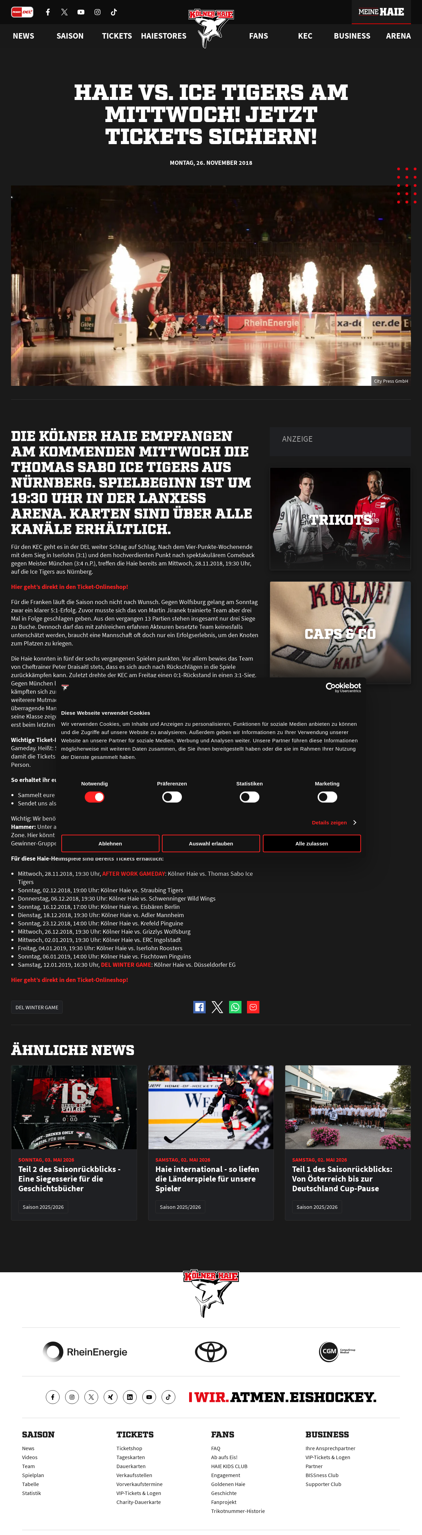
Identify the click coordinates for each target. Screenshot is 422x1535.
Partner (314, 1466)
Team (28, 1466)
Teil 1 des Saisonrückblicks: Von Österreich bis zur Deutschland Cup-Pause (342, 1178)
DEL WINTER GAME (126, 965)
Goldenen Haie (228, 1484)
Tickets (117, 36)
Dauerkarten (131, 1466)
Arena (398, 36)
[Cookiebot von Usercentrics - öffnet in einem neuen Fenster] (331, 688)
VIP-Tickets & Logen (138, 1492)
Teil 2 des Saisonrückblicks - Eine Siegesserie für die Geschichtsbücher (69, 1178)
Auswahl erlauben (211, 843)
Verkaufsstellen (134, 1475)
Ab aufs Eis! (224, 1457)
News (28, 1448)
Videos (30, 1457)
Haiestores (163, 36)
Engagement (225, 1475)
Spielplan (33, 1475)
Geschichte (224, 1492)
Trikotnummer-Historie (238, 1510)
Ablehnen (110, 843)
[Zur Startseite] (211, 28)
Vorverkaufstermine (139, 1484)
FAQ (215, 1448)
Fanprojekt (223, 1501)
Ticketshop (129, 1448)
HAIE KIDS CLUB (229, 1466)
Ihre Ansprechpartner (331, 1448)
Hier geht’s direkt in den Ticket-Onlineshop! (69, 587)
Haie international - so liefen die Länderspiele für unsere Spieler (207, 1178)
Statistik (31, 1492)
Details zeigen (329, 822)
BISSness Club (322, 1475)
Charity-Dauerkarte (138, 1501)
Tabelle (30, 1484)
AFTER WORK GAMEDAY (133, 873)
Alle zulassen (311, 843)
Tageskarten (130, 1457)
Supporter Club (323, 1484)
